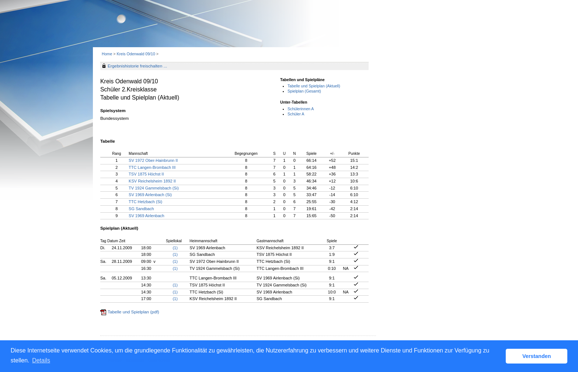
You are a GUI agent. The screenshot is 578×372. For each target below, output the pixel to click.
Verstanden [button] (536, 356)
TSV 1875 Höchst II (146, 174)
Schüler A (296, 114)
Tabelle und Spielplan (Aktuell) (314, 86)
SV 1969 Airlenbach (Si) (150, 194)
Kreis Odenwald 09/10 (136, 54)
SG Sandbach (141, 208)
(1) (175, 248)
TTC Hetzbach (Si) (145, 201)
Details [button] (41, 360)
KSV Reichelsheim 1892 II (152, 181)
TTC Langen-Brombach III (152, 167)
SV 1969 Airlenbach (146, 215)
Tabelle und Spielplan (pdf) (133, 311)
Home (107, 54)
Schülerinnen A (301, 109)
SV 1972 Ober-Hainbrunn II (153, 160)
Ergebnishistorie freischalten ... (137, 66)
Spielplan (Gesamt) (304, 91)
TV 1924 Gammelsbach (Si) (154, 188)
